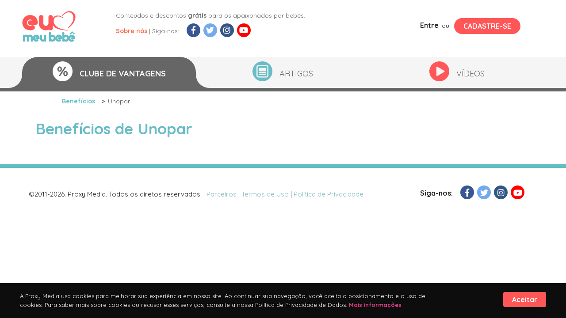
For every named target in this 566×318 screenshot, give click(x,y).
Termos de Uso (265, 194)
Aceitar (524, 299)
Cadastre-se (487, 26)
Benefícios (78, 101)
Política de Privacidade (328, 194)
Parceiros (222, 194)
